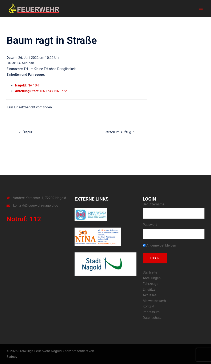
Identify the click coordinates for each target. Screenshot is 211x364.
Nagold (20, 85)
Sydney (12, 357)
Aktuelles (150, 295)
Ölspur (27, 132)
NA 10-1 (34, 85)
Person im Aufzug (117, 132)
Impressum (151, 312)
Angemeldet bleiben (159, 245)
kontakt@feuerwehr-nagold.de (35, 206)
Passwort (150, 225)
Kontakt (148, 306)
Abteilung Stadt (27, 91)
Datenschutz (152, 318)
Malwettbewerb (154, 301)
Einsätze (149, 289)
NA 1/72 (60, 91)
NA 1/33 (46, 91)
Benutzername (153, 204)
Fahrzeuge (150, 284)
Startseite (150, 272)
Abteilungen (152, 278)
